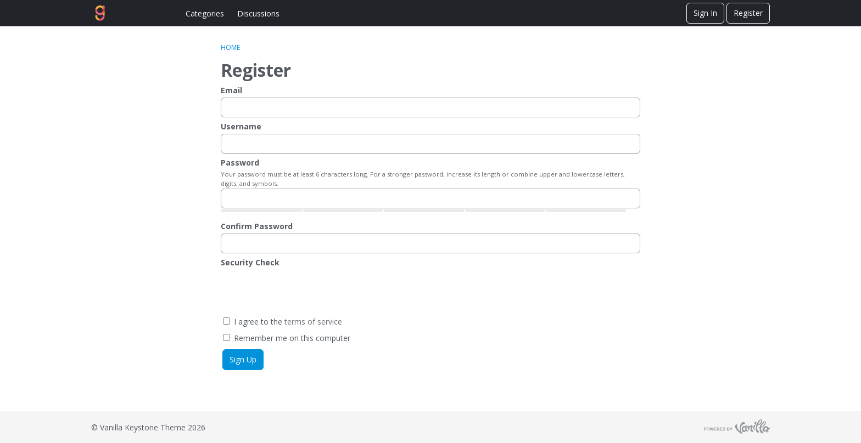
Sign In (705, 13)
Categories (205, 13)
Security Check (250, 262)
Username (241, 126)
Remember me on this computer (286, 338)
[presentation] (304, 291)
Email (231, 90)
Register (748, 13)
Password (240, 162)
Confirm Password (257, 226)
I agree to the (282, 321)
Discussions (258, 13)
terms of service (313, 321)
